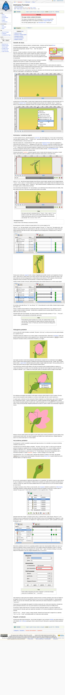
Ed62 (29, 7)
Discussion (20, 2)
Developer (4, 26)
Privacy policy (30, 641)
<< (26, 27)
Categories (16, 633)
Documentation (5, 17)
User (3, 25)
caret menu (37, 138)
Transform (25, 152)
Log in (54, 0)
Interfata (51, 622)
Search (1, 37)
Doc (15, 2)
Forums (3, 18)
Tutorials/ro (21, 633)
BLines (53, 45)
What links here (5, 44)
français (34, 11)
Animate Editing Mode (53, 149)
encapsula (42, 488)
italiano (38, 11)
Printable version (5, 48)
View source (27, 2)
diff (15, 8)
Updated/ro (39, 633)
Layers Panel (23, 364)
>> (31, 27)
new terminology (46, 19)
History (33, 2)
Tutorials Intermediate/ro (30, 633)
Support (3, 20)
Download (4, 16)
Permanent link (5, 49)
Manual (29, 27)
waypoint (27, 276)
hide (22, 31)
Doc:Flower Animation (19, 6)
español (31, 11)
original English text (48, 20)
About (3, 14)
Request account (60, 0)
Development (4, 21)
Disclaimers (55, 641)
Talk (31, 7)
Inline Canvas (59, 488)
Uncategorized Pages (6, 34)
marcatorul (56, 337)
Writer (3, 28)
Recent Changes (5, 32)
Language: (18, 11)
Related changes (5, 45)
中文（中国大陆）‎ (56, 11)
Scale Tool (46, 458)
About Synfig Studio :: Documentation (43, 641)
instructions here (42, 22)
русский (50, 11)
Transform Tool (22, 103)
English (27, 11)
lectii (20, 623)
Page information (5, 51)
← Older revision (19, 8)
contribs (34, 7)
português (42, 11)
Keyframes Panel (46, 143)
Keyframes (45, 144)
